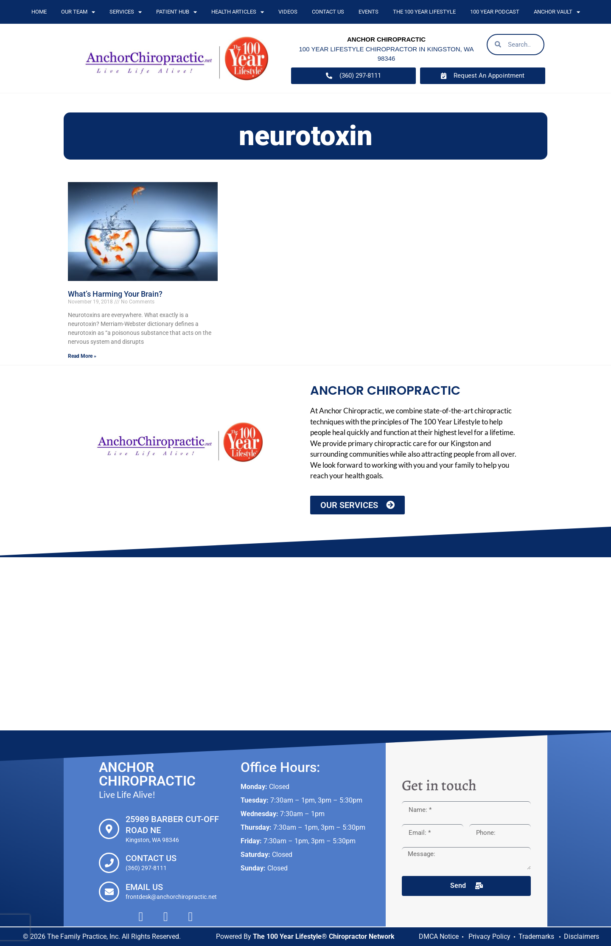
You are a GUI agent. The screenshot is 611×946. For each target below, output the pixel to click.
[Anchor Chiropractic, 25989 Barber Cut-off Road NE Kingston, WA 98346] (305, 644)
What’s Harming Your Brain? (115, 293)
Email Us (144, 887)
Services (125, 12)
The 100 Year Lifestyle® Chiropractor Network (324, 936)
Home (39, 11)
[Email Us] (109, 891)
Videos (287, 11)
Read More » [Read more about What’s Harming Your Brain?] (82, 356)
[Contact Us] (109, 863)
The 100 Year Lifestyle (424, 11)
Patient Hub (176, 12)
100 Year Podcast (494, 11)
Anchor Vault (557, 12)
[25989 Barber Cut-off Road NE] (109, 829)
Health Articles (237, 12)
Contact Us (328, 11)
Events (368, 11)
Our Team (78, 12)
